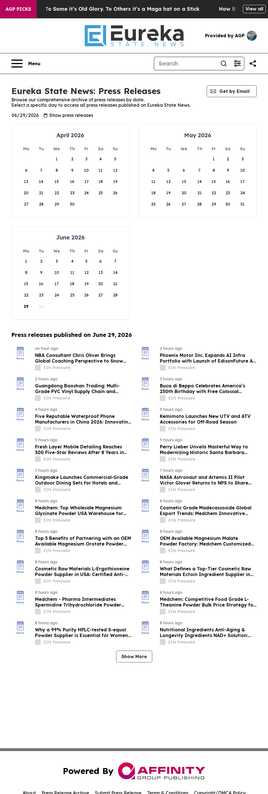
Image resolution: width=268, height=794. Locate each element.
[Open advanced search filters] (237, 63)
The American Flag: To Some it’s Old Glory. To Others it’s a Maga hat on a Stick (109, 9)
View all (254, 9)
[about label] (38, 367)
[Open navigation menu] (25, 63)
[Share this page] (253, 63)
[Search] (185, 63)
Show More (134, 656)
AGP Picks (18, 9)
